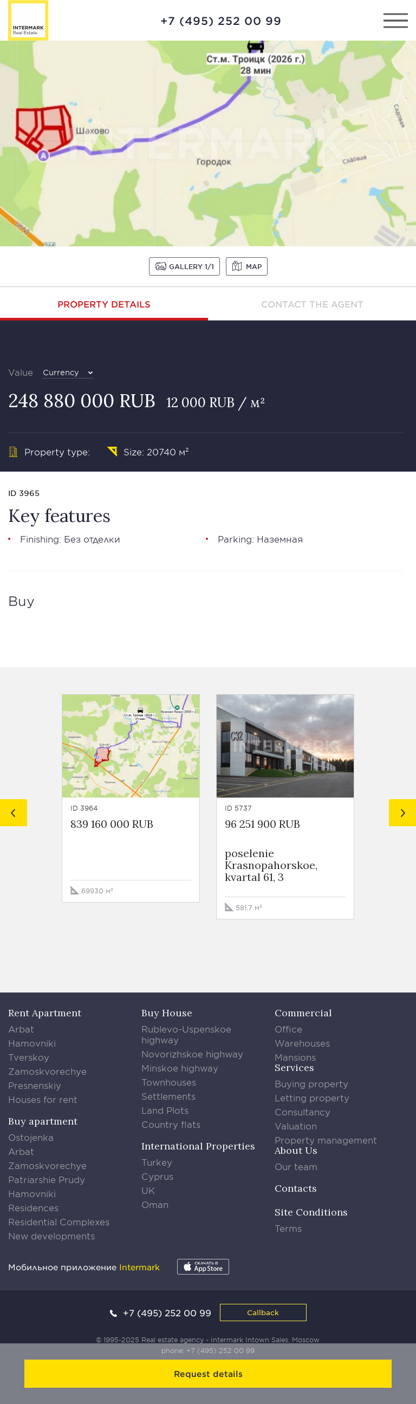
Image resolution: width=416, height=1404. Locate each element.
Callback (263, 1312)
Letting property (312, 1097)
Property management (326, 1139)
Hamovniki (32, 1042)
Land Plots (164, 1110)
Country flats (170, 1124)
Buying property (311, 1083)
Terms (288, 1228)
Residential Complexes (58, 1221)
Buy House (166, 1013)
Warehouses (302, 1042)
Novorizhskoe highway (192, 1053)
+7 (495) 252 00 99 (221, 20)
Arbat (21, 1028)
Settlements (168, 1095)
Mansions (295, 1057)
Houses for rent (42, 1099)
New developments (51, 1235)
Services (294, 1067)
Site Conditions (311, 1212)
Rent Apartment (44, 1013)
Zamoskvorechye (47, 1071)
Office (288, 1028)
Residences (33, 1207)
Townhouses (168, 1081)
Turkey (156, 1162)
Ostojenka (31, 1137)
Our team (296, 1166)
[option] (208, 143)
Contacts (296, 1188)
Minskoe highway (179, 1067)
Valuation (296, 1125)
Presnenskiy (34, 1085)
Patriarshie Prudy (46, 1179)
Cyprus (157, 1176)
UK (148, 1190)
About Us (296, 1150)
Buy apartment (42, 1121)
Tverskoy (28, 1057)
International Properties (198, 1146)
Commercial (303, 1013)
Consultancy (302, 1111)
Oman (154, 1204)
